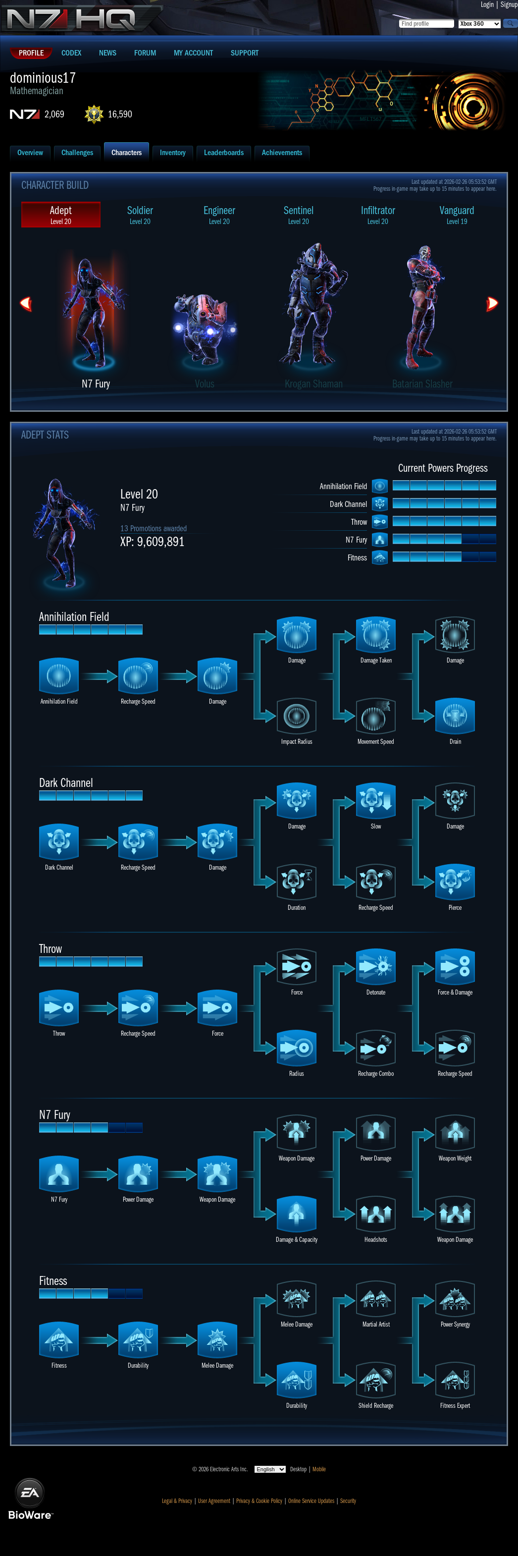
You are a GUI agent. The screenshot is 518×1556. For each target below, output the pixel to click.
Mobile (319, 1469)
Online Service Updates (311, 1501)
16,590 (120, 114)
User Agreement (214, 1501)
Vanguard (457, 215)
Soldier (140, 215)
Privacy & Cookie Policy (259, 1501)
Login (487, 4)
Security (348, 1501)
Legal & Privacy (177, 1501)
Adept (61, 215)
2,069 (54, 114)
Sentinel (298, 215)
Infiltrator (377, 215)
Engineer (219, 215)
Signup (509, 4)
